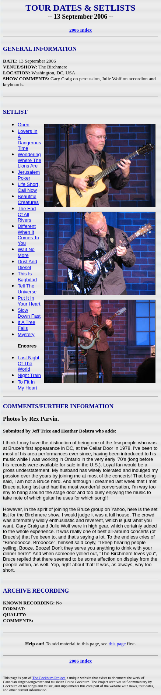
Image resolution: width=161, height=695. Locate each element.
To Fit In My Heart (27, 385)
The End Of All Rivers (27, 214)
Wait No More (26, 252)
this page (117, 643)
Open (23, 124)
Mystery (26, 334)
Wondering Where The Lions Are (29, 160)
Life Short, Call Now (28, 187)
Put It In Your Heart (29, 301)
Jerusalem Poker (29, 175)
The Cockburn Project (48, 678)
